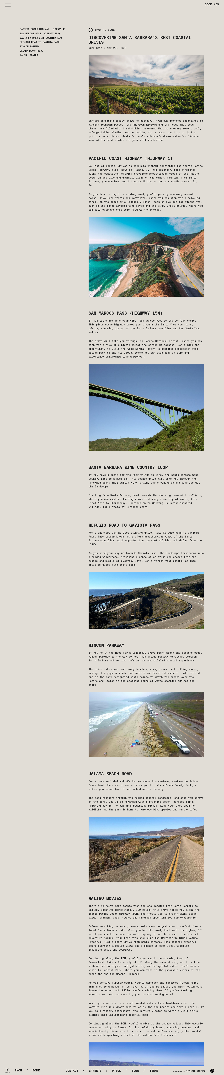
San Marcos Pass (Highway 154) (40, 33)
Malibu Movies (29, 55)
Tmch (18, 1070)
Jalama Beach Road (31, 51)
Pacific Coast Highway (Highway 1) (42, 29)
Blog (135, 1070)
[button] (8, 4)
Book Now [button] (212, 4)
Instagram (212, 1071)
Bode (36, 1070)
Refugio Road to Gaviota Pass (39, 42)
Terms (153, 1070)
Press (116, 1070)
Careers (95, 1070)
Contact (72, 1070)
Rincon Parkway (29, 46)
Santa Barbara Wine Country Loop (41, 38)
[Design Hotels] (189, 1071)
